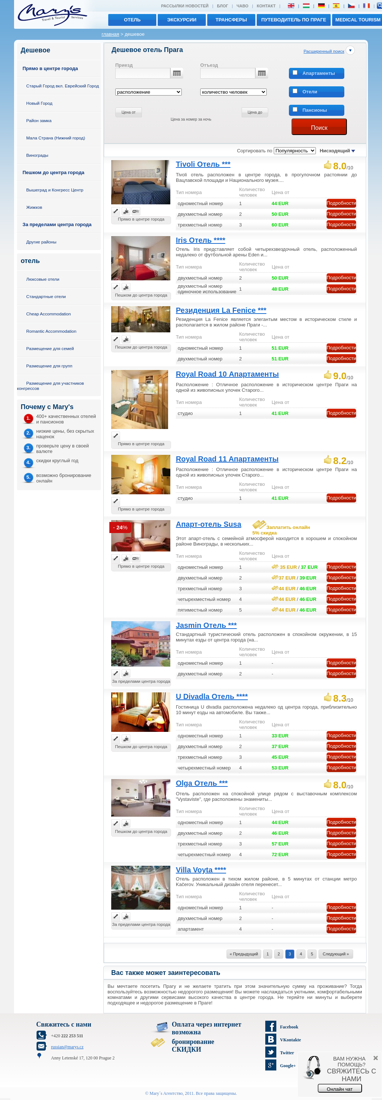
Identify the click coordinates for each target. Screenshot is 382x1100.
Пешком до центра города (53, 172)
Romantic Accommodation (51, 331)
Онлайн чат (340, 1089)
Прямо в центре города (50, 68)
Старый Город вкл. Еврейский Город (62, 85)
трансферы (231, 20)
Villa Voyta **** (201, 870)
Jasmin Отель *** (206, 625)
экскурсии (181, 20)
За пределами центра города (57, 224)
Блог (222, 6)
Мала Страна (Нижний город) (55, 137)
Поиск (319, 128)
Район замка (38, 120)
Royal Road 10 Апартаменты (227, 374)
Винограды (37, 155)
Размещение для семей (50, 348)
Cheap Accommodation (48, 313)
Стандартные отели (46, 296)
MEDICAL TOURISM (358, 20)
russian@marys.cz (67, 1046)
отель (132, 20)
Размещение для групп (49, 365)
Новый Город (39, 103)
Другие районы (41, 241)
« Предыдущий (244, 954)
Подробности (341, 203)
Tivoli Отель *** (203, 164)
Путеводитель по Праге (293, 20)
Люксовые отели (42, 279)
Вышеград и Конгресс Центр (54, 189)
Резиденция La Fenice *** (221, 310)
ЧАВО (242, 6)
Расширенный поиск (324, 51)
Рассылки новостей (184, 6)
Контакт (266, 6)
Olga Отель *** (202, 783)
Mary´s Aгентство (166, 1093)
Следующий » (336, 954)
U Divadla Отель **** (212, 696)
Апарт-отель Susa (208, 524)
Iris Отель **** (200, 240)
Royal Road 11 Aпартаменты (227, 459)
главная (110, 34)
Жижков (34, 207)
